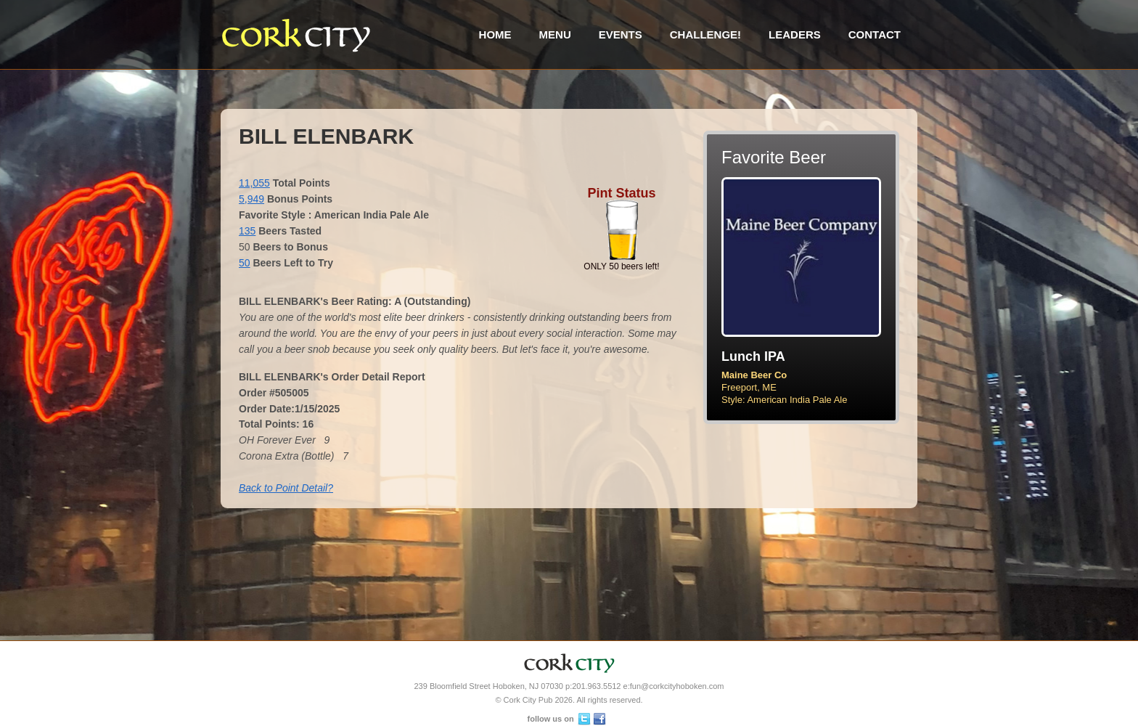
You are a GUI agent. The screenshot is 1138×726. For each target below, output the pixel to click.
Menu (555, 34)
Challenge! (705, 34)
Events (620, 34)
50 (244, 263)
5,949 (251, 199)
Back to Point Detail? (286, 488)
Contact (874, 34)
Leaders (795, 34)
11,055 (254, 183)
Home (495, 34)
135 (247, 231)
